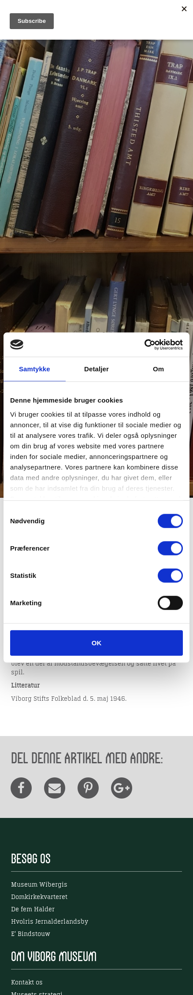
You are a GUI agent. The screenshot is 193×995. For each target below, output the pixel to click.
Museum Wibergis (39, 885)
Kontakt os (27, 983)
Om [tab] (158, 369)
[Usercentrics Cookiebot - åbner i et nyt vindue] (144, 344)
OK (97, 643)
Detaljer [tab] (96, 369)
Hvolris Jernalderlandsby (49, 922)
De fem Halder (33, 909)
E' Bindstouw (30, 934)
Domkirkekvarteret (39, 897)
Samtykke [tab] (34, 369)
